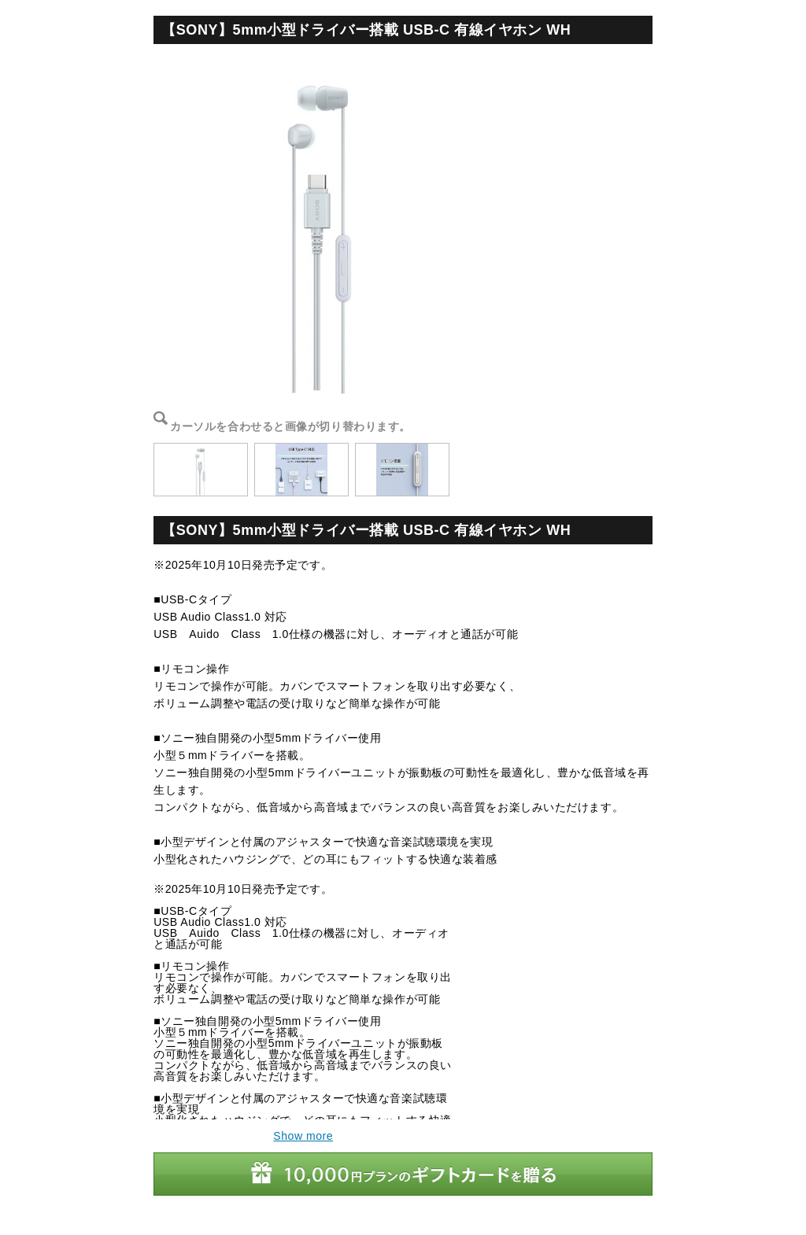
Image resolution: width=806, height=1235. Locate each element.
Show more (303, 1136)
